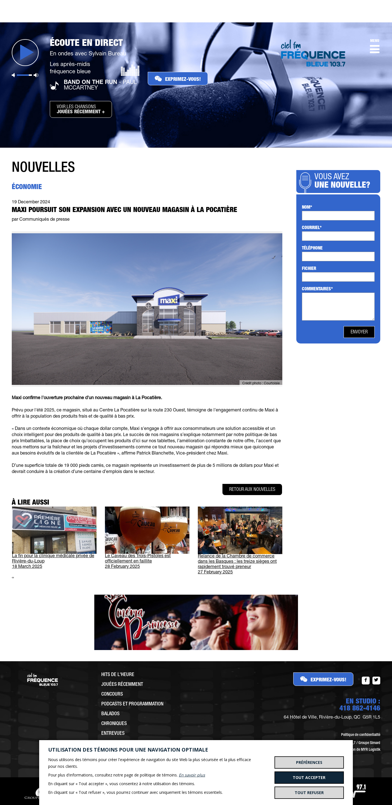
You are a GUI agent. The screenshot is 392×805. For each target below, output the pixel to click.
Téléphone (312, 248)
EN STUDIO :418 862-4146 (359, 705)
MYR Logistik (370, 750)
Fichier (309, 269)
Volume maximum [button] (36, 75)
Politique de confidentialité (360, 735)
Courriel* (312, 228)
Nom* (307, 208)
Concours (112, 694)
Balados (110, 714)
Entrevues (113, 733)
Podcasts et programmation (132, 704)
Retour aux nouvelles (252, 489)
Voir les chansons (81, 110)
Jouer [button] (25, 52)
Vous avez (344, 181)
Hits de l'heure (117, 674)
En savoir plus (192, 775)
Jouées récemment (122, 684)
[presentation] (12, 578)
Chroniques (114, 723)
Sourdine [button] (13, 75)
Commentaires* (317, 289)
